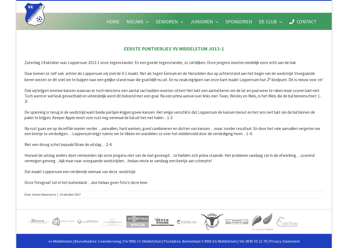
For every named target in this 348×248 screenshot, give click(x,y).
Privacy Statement (284, 241)
